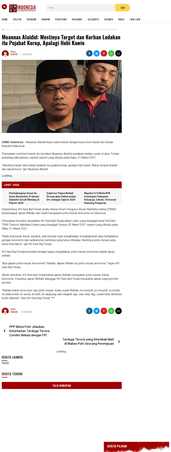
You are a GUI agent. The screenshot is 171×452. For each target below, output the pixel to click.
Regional (77, 19)
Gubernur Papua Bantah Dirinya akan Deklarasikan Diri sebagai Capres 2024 (60, 193)
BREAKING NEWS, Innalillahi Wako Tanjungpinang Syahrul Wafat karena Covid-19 (144, 113)
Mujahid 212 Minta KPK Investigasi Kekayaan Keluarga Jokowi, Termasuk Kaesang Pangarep (94, 196)
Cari (113, 7)
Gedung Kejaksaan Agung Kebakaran (140, 103)
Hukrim (46, 19)
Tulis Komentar (58, 377)
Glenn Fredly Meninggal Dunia (137, 123)
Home (5, 19)
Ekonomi (31, 19)
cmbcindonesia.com (84, 443)
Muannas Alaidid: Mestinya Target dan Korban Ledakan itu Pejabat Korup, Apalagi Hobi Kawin (53, 40)
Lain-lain (135, 19)
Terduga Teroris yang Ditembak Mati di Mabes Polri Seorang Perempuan (86, 331)
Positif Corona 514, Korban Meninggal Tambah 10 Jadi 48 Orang (141, 138)
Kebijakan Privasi (102, 437)
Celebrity (93, 19)
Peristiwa (61, 19)
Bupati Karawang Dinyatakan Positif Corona (144, 129)
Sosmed (108, 19)
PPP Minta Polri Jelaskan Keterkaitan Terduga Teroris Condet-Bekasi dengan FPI (29, 331)
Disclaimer (122, 437)
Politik (17, 19)
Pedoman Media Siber (75, 437)
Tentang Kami (50, 437)
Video (121, 19)
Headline (14, 54)
